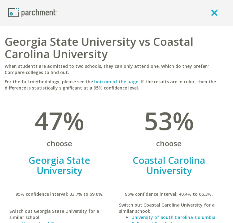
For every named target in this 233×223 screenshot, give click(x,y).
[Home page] (32, 12)
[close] (214, 12)
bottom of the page (116, 82)
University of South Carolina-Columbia (173, 217)
